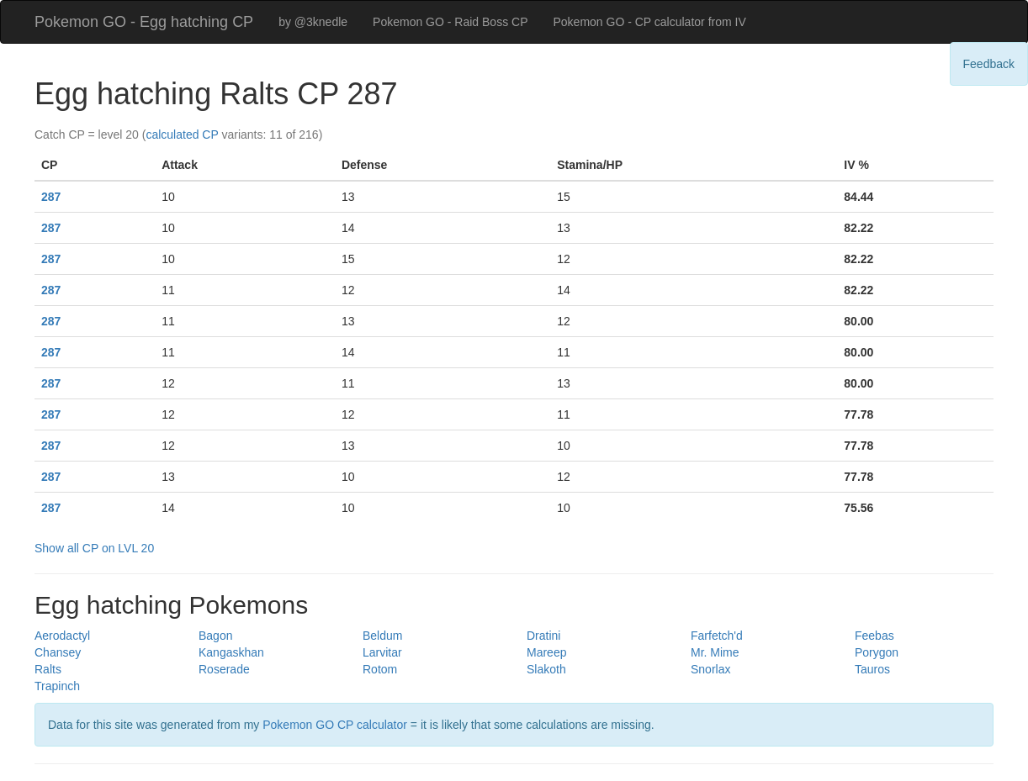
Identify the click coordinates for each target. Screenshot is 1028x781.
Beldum (382, 635)
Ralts (47, 669)
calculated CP (182, 134)
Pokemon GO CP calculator (334, 724)
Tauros (872, 669)
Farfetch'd (717, 635)
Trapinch (57, 686)
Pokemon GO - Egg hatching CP (143, 21)
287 (51, 196)
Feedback (989, 64)
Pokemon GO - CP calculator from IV (649, 22)
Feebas (874, 635)
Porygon (876, 652)
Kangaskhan (231, 652)
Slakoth (546, 669)
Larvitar (382, 652)
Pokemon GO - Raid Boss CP (450, 22)
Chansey (57, 652)
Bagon (215, 635)
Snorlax (710, 669)
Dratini (543, 635)
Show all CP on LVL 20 (94, 548)
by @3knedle (312, 22)
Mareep (546, 652)
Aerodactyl (62, 635)
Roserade (224, 669)
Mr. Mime (715, 652)
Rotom (380, 669)
